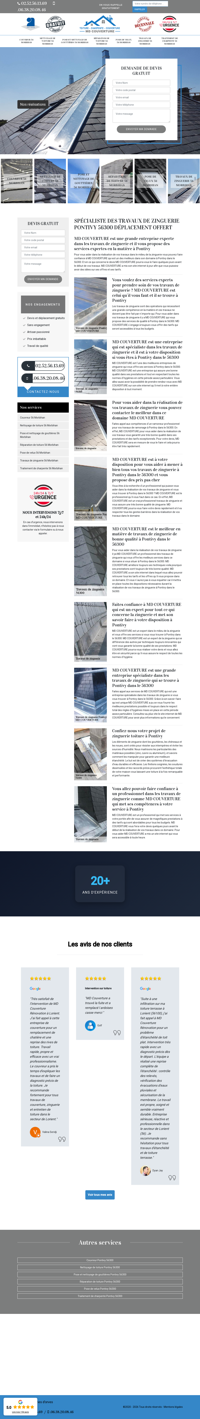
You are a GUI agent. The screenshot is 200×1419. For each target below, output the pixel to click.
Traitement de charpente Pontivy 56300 (100, 1296)
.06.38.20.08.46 (60, 1412)
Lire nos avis (20, 1412)
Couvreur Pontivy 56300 (100, 1260)
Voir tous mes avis (100, 1194)
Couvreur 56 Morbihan (26, 41)
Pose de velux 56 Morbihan (124, 41)
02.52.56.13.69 (32, 3)
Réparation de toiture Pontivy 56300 (100, 1281)
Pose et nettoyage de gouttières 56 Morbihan (74, 41)
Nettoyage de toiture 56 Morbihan (47, 41)
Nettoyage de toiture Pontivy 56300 (100, 1267)
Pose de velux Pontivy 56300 (100, 1288)
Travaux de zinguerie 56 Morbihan (145, 41)
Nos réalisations (33, 104)
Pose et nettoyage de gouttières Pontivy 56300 (100, 1274)
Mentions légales (173, 1406)
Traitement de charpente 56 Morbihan (169, 41)
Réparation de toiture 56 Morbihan (101, 41)
